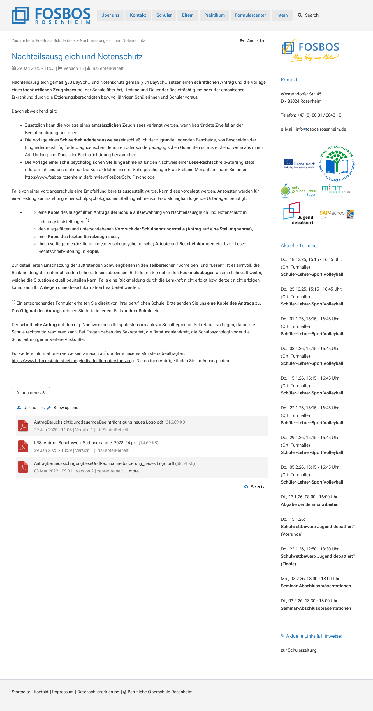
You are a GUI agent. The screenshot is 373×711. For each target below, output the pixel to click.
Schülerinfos (65, 40)
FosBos (43, 40)
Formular (64, 303)
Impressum (63, 691)
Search (308, 15)
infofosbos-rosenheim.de (321, 129)
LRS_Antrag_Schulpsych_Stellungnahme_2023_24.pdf (86, 442)
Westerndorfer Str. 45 (301, 94)
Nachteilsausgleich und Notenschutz (112, 40)
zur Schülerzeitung (299, 650)
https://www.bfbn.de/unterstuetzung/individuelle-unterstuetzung (73, 360)
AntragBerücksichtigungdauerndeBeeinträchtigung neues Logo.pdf (98, 422)
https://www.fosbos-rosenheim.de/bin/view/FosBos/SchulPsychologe (90, 177)
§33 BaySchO (78, 82)
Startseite (21, 691)
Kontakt (41, 691)
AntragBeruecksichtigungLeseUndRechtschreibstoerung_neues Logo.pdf (104, 463)
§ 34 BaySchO (154, 82)
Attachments (30, 393)
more (134, 471)
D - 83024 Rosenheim (301, 101)
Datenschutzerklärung (98, 691)
